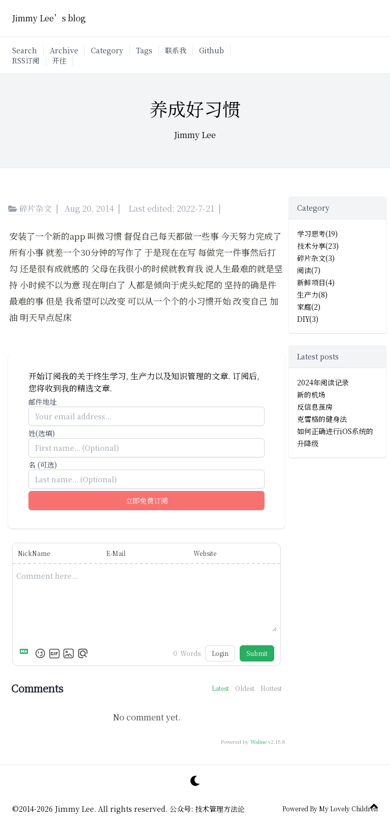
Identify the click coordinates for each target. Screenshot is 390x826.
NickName (34, 553)
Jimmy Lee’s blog (49, 18)
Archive (64, 50)
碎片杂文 (30, 208)
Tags (144, 50)
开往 (59, 60)
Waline (258, 741)
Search (24, 50)
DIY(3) (307, 319)
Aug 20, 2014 (89, 208)
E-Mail (115, 553)
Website (204, 553)
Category (107, 50)
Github (211, 50)
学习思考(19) (317, 233)
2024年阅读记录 (323, 382)
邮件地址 (42, 402)
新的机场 (311, 394)
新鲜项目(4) (316, 282)
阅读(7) (308, 270)
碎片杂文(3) (316, 258)
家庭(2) (308, 307)
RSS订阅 (26, 60)
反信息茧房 (315, 407)
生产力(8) (312, 294)
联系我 (175, 50)
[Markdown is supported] (26, 653)
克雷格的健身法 (322, 419)
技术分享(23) (318, 246)
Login (220, 653)
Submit (257, 653)
